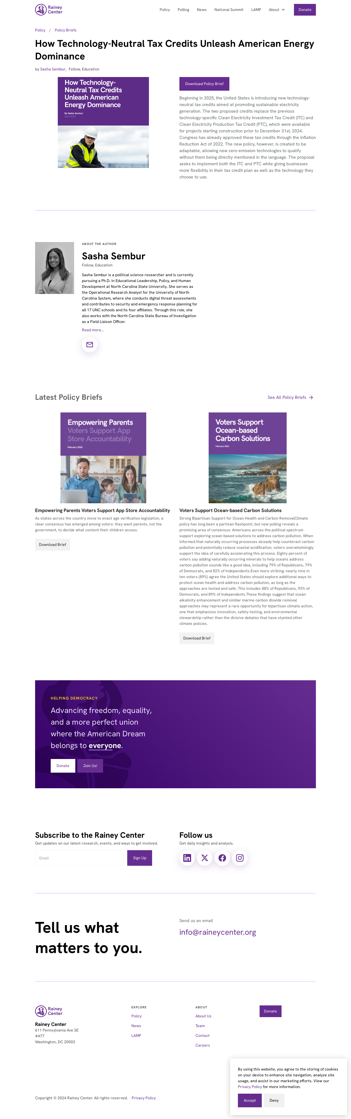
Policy (165, 9)
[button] (277, 10)
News (202, 9)
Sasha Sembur (53, 69)
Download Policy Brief (204, 83)
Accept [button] (250, 1100)
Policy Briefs (66, 30)
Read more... (93, 329)
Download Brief (52, 550)
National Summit (229, 9)
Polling (183, 9)
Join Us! (90, 765)
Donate (305, 9)
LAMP (256, 9)
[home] (49, 10)
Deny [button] (274, 1100)
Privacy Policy (250, 1086)
